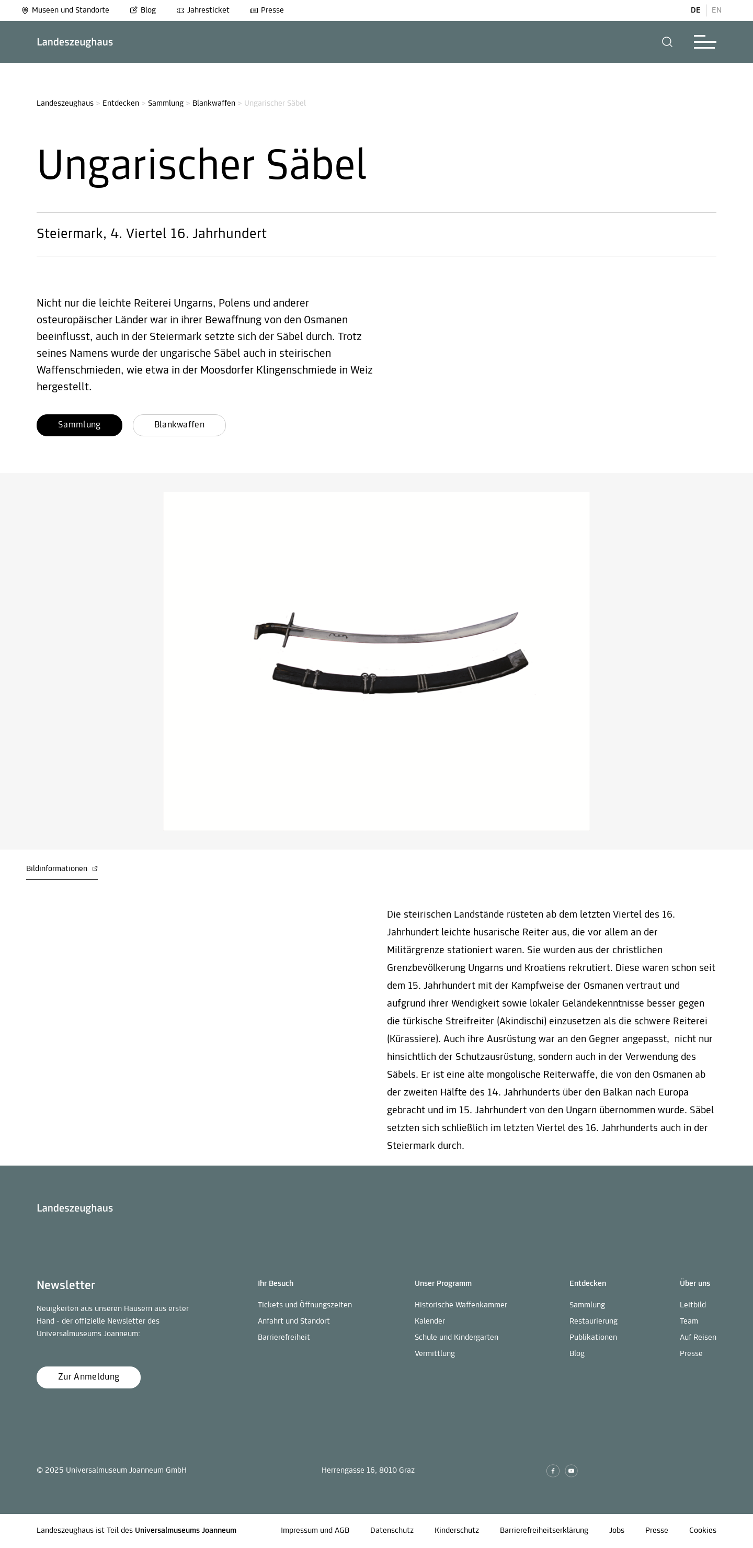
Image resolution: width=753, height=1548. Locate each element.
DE (696, 10)
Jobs (616, 1531)
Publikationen (593, 1338)
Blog (143, 10)
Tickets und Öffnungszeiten (305, 1305)
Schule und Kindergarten (456, 1338)
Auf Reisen (698, 1338)
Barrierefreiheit (284, 1338)
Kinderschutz (457, 1531)
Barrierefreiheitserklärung (544, 1531)
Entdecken (120, 103)
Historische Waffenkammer (461, 1305)
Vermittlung (435, 1354)
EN (717, 10)
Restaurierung (593, 1321)
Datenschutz (392, 1531)
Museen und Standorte (65, 10)
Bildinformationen (62, 869)
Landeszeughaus (65, 103)
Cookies (702, 1531)
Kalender (430, 1321)
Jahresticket (203, 10)
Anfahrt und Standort (294, 1321)
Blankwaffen (213, 103)
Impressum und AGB (315, 1531)
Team (689, 1321)
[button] (667, 42)
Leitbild (693, 1305)
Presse (267, 10)
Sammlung (166, 103)
